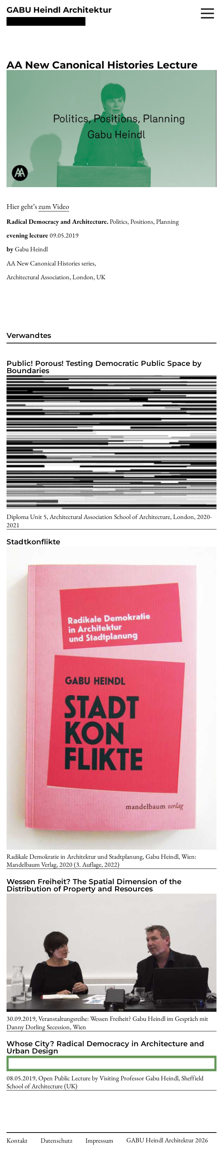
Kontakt (17, 1140)
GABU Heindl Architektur (59, 10)
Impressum (99, 1140)
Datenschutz (56, 1140)
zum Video (53, 206)
